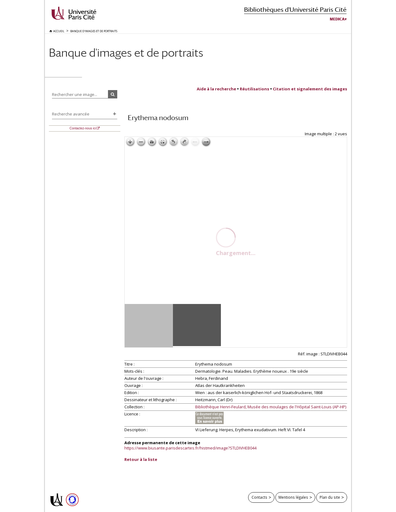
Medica (337, 19)
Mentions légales (293, 497)
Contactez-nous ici (83, 128)
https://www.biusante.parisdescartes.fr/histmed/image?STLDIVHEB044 (190, 448)
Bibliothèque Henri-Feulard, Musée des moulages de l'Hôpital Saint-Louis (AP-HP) (270, 407)
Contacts (259, 497)
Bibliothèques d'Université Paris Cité (295, 9)
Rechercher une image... (74, 94)
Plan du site (330, 497)
